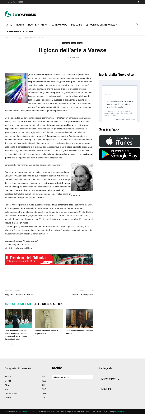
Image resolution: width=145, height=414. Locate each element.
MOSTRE (33, 25)
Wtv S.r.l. (25, 411)
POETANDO (76, 25)
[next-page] (10, 344)
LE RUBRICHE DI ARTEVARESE (102, 25)
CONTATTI (28, 31)
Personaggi (16, 37)
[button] (137, 25)
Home (7, 37)
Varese (80, 43)
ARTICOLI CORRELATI (18, 304)
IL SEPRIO (106, 389)
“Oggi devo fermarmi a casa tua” (19, 294)
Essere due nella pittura (82, 294)
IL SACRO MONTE (110, 379)
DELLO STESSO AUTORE (48, 304)
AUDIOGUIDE (14, 31)
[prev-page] (6, 344)
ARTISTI (44, 25)
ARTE (10, 25)
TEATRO (21, 25)
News (73, 43)
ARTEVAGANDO (59, 25)
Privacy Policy (119, 411)
